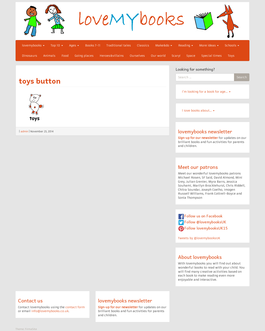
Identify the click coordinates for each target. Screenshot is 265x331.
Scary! (176, 56)
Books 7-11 (92, 45)
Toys (231, 56)
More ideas (209, 45)
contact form (75, 307)
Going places (84, 56)
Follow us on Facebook (203, 216)
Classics (143, 45)
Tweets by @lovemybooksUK (199, 238)
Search (242, 77)
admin (24, 131)
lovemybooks (33, 45)
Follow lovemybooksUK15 (206, 228)
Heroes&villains (112, 56)
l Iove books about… (198, 110)
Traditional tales (118, 45)
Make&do (163, 45)
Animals (49, 56)
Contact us (30, 300)
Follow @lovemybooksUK (205, 222)
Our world (158, 56)
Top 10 (57, 45)
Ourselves (137, 56)
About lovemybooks (200, 257)
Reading (185, 45)
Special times (211, 56)
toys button (40, 80)
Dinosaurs (29, 56)
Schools (232, 45)
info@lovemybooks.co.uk (50, 311)
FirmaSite (31, 329)
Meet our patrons (198, 167)
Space (190, 56)
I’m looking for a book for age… (206, 91)
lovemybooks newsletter (205, 131)
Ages (74, 45)
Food (65, 56)
